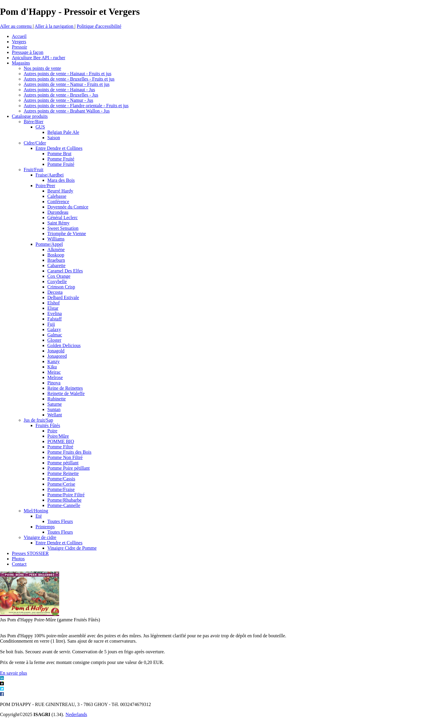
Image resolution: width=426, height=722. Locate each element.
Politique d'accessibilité (99, 26)
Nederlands (76, 714)
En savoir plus (13, 673)
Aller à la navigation (55, 26)
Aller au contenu (16, 26)
